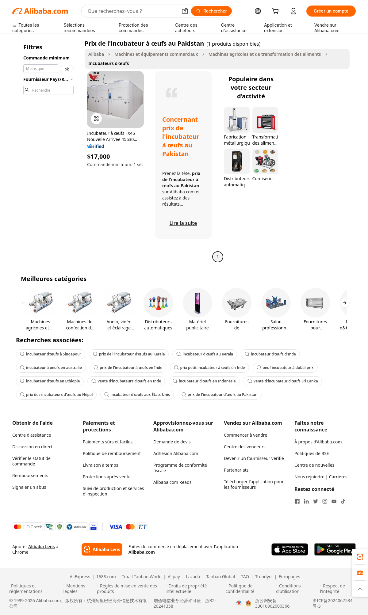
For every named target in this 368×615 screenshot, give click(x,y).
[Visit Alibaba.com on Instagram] (325, 501)
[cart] (276, 11)
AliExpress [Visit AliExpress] (80, 576)
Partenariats (236, 470)
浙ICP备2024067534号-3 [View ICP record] (332, 603)
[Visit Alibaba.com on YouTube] (334, 501)
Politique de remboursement (112, 453)
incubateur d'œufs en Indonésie (204, 381)
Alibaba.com (141, 552)
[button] (185, 11)
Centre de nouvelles (314, 465)
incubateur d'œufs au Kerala (204, 354)
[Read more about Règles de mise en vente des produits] (130, 588)
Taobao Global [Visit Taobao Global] (220, 576)
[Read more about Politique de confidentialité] (250, 588)
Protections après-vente (107, 477)
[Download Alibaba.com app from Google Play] (335, 549)
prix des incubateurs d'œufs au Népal (56, 394)
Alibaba (96, 54)
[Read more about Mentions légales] (79, 588)
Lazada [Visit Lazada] (193, 576)
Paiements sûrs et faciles (107, 442)
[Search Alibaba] (132, 11)
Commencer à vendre (245, 435)
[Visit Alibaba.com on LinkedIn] (306, 501)
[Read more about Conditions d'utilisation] (297, 588)
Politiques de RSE (311, 453)
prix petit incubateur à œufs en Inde (209, 367)
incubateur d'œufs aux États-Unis (137, 394)
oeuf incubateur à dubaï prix (285, 367)
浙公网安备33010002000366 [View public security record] (272, 603)
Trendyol (264, 576)
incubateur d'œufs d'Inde (270, 354)
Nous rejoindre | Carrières (320, 477)
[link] (360, 557)
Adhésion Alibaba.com (175, 453)
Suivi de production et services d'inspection (113, 491)
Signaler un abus (29, 487)
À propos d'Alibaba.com (318, 442)
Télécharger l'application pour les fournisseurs (254, 484)
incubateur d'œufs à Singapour (50, 354)
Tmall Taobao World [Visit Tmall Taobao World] (142, 576)
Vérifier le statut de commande (31, 461)
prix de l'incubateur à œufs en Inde (128, 367)
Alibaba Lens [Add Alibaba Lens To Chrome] (41, 546)
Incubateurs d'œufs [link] (108, 63)
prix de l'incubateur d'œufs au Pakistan (220, 394)
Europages (289, 576)
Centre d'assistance (31, 435)
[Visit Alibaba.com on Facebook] (297, 501)
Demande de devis (172, 442)
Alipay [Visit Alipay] (174, 576)
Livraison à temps (100, 465)
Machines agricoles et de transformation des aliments (265, 54)
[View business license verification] (239, 603)
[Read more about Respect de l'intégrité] (339, 588)
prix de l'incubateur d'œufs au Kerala (129, 354)
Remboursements (30, 475)
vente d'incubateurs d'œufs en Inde (126, 381)
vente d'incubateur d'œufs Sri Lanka (282, 381)
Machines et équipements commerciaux (156, 54)
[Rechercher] (211, 11)
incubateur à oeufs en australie (51, 367)
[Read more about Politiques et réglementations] (35, 588)
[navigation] (46, 151)
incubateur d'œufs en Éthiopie (50, 381)
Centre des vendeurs (245, 447)
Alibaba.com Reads (172, 482)
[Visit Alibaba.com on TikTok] (343, 501)
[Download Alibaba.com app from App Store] (289, 549)
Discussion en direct (32, 447)
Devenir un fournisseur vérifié (254, 458)
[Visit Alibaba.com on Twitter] (315, 501)
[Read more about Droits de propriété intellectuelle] (195, 588)
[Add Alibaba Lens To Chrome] (102, 549)
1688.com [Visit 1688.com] (106, 576)
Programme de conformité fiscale (180, 467)
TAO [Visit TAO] (245, 576)
